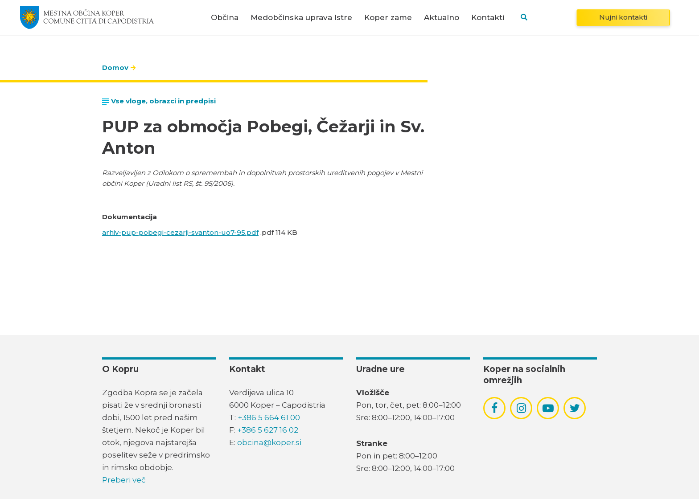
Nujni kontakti (623, 17)
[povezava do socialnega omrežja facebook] (494, 408)
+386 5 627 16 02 (267, 429)
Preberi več (124, 479)
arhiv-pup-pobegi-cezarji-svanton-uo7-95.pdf (180, 232)
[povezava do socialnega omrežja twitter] (575, 408)
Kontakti (487, 17)
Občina (224, 17)
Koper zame (388, 17)
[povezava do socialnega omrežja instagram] (521, 408)
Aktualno (441, 17)
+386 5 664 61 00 (269, 417)
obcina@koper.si (269, 442)
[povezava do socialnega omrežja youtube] (548, 408)
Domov (115, 67)
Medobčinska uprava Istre (301, 17)
